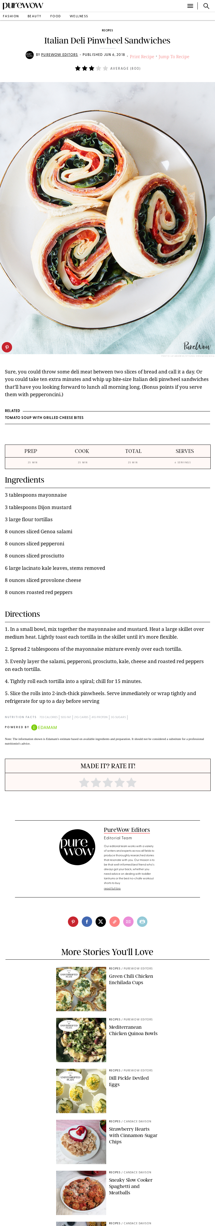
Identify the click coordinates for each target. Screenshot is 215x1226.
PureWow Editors (59, 55)
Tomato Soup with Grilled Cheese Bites (44, 418)
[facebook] (87, 921)
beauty (35, 16)
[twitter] (101, 921)
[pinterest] (7, 347)
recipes (107, 30)
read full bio (112, 888)
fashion (11, 16)
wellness (79, 16)
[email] (128, 921)
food (55, 16)
